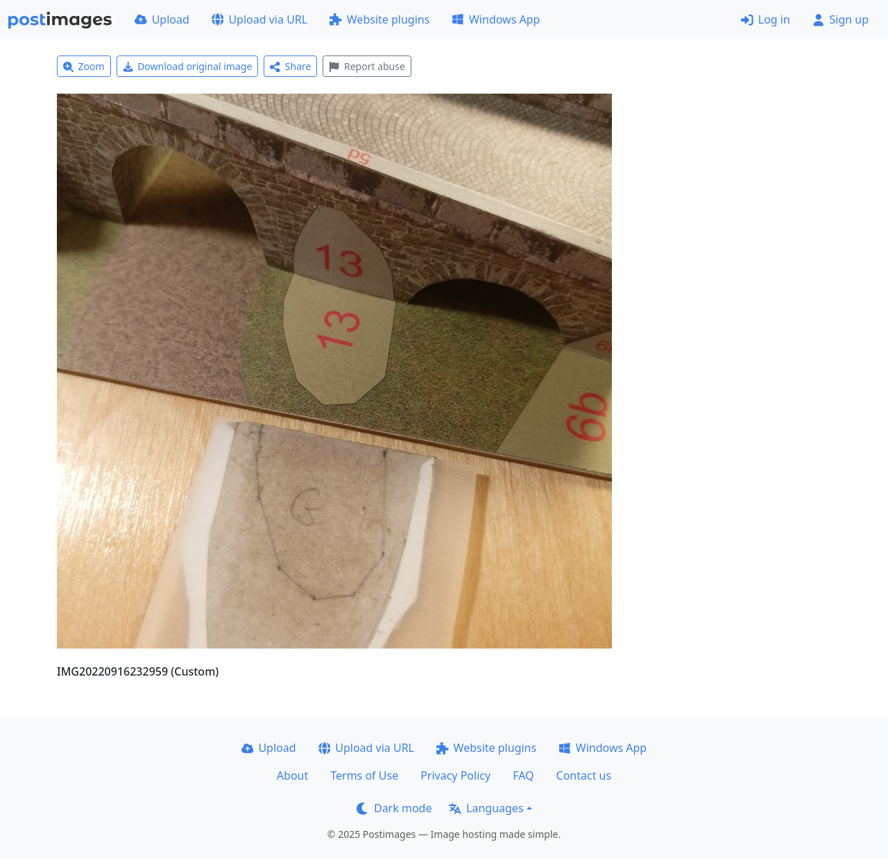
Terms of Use (364, 775)
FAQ (523, 775)
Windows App (496, 19)
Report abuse (366, 66)
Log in (765, 19)
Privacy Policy (455, 775)
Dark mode (394, 808)
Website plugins (379, 19)
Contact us (584, 775)
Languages (486, 808)
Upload (162, 19)
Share (290, 66)
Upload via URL (259, 19)
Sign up (840, 19)
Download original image (188, 66)
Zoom (84, 66)
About (292, 775)
